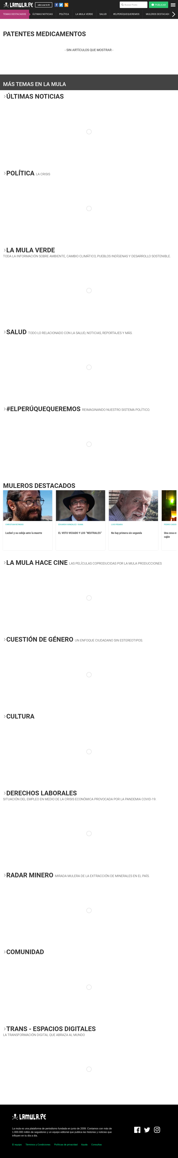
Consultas (96, 1144)
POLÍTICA (64, 14)
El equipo (17, 1144)
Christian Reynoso (14, 524)
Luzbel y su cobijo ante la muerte (23, 533)
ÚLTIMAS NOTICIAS (42, 14)
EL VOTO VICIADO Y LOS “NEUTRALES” (80, 533)
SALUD (103, 14)
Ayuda (84, 1144)
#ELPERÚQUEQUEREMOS (126, 14)
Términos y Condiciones (38, 1144)
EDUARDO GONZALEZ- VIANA (70, 524)
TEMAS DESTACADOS (14, 14)
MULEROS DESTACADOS (159, 14)
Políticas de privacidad (65, 1144)
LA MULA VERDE (84, 14)
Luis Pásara (117, 524)
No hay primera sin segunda (126, 533)
